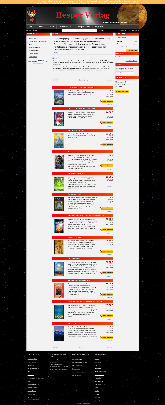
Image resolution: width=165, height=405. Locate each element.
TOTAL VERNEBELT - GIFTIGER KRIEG (81, 109)
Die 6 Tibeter (72, 323)
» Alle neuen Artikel (122, 91)
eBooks (54, 58)
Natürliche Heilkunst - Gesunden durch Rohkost (85, 302)
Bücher (41, 27)
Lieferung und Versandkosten (38, 41)
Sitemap (34, 30)
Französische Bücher (100, 371)
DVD (52, 27)
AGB (30, 44)
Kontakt (28, 30)
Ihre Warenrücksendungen (79, 362)
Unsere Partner (33, 54)
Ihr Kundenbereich (80, 354)
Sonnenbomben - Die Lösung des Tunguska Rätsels (86, 215)
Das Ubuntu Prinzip (75, 194)
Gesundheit (98, 378)
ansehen (109, 104)
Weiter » (109, 80)
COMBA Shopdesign (33, 399)
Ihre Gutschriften (77, 365)
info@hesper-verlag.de (60, 369)
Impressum (32, 38)
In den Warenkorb (107, 101)
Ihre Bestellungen (77, 359)
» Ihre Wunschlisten (132, 61)
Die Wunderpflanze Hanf (76, 173)
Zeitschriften (98, 368)
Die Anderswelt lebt (75, 152)
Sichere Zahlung (34, 50)
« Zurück (55, 80)
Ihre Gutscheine (76, 375)
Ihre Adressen (76, 368)
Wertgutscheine (84, 27)
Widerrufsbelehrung (35, 47)
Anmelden (135, 30)
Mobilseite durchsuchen (83, 403)
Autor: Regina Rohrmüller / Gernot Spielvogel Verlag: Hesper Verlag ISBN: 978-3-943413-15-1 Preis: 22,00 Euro (81, 135)
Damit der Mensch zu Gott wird (79, 280)
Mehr (55, 53)
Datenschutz (33, 57)
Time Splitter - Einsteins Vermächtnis (81, 87)
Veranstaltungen (65, 27)
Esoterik (97, 387)
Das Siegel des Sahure (76, 130)
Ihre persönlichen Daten (79, 372)
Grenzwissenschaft (100, 384)
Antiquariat (99, 27)
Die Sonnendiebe (74, 258)
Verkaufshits (31, 365)
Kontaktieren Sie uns (33, 368)
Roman (97, 394)
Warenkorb (120, 34)
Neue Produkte (32, 362)
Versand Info (109, 96)
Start (30, 27)
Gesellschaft (98, 397)
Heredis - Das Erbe (74, 237)
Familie (97, 391)
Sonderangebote (32, 359)
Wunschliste (121, 53)
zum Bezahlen (131, 50)
